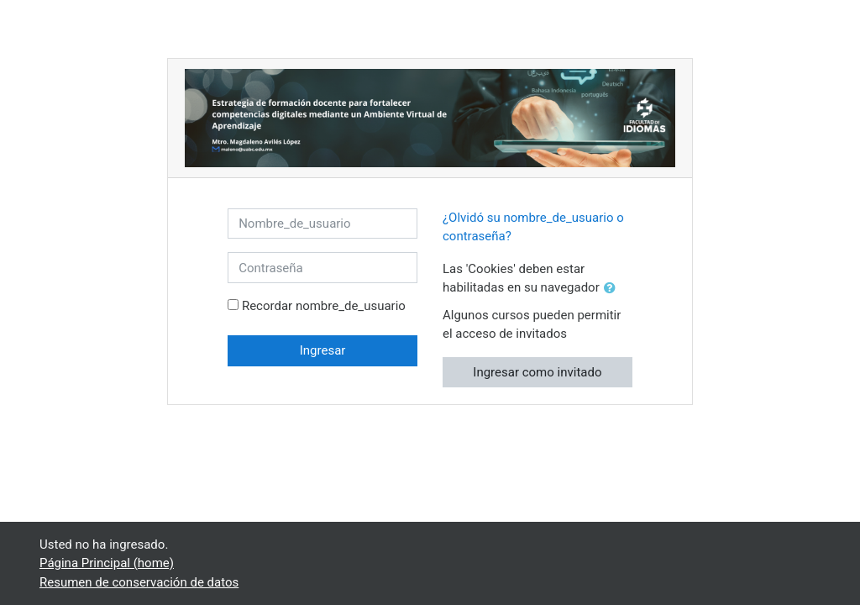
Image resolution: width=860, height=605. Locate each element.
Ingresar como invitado (537, 372)
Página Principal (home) (106, 563)
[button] (613, 288)
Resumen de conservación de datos (139, 582)
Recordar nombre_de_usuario (324, 305)
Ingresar (323, 350)
